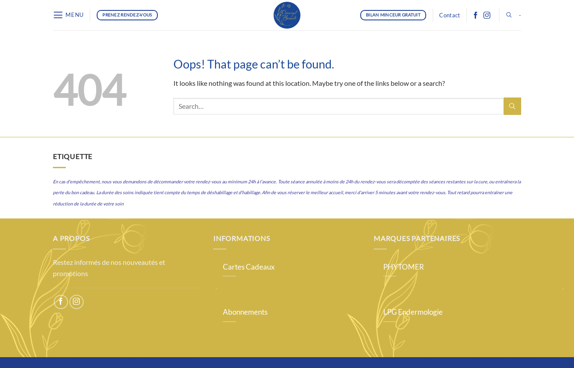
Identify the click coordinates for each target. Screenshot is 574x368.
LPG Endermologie (413, 312)
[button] (68, 15)
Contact (449, 15)
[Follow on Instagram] (486, 15)
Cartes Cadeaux (249, 267)
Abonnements (245, 312)
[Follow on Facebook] (475, 15)
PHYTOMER (403, 267)
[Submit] (512, 106)
